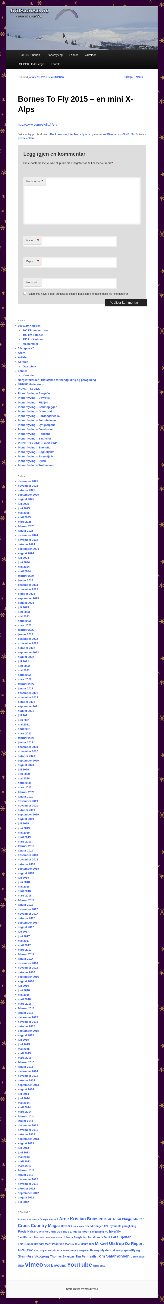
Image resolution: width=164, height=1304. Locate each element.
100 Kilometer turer (35, 330)
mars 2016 (25, 1003)
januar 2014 (25, 1121)
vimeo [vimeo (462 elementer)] (34, 1264)
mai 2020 (24, 778)
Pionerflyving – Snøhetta (34, 447)
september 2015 (28, 1030)
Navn (32, 241)
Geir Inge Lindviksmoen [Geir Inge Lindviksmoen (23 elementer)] (73, 1231)
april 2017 (24, 945)
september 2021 (28, 706)
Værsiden (91, 55)
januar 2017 (25, 958)
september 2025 (28, 494)
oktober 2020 (26, 756)
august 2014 (26, 1089)
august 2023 (26, 602)
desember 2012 (28, 1179)
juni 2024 (24, 562)
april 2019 (24, 837)
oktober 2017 (26, 918)
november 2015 (28, 1021)
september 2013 (28, 1138)
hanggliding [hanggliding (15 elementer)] (97, 1231)
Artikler (23, 357)
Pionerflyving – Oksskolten (36, 429)
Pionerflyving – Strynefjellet (36, 456)
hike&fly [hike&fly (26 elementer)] (115, 1231)
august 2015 (26, 1035)
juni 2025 (24, 508)
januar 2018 (25, 904)
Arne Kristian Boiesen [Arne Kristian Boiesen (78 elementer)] (81, 1218)
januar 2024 (25, 580)
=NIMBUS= (57, 77)
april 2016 (24, 999)
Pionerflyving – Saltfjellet (34, 438)
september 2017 (28, 922)
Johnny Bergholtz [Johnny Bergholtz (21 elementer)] (74, 1237)
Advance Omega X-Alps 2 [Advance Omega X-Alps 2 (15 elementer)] (43, 1219)
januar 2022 (25, 688)
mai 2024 (24, 566)
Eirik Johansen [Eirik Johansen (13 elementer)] (76, 1226)
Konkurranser (58, 134)
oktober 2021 (26, 701)
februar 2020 (26, 792)
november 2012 (28, 1183)
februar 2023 (26, 629)
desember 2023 (28, 584)
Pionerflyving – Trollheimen (36, 465)
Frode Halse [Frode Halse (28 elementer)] (27, 1231)
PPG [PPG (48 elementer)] (22, 1250)
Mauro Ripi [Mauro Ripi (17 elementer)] (87, 1244)
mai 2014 (24, 1102)
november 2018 (28, 859)
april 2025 (24, 517)
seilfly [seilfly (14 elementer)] (119, 1250)
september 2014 (28, 1084)
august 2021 (26, 710)
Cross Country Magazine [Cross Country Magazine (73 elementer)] (42, 1225)
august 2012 (26, 1197)
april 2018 (24, 891)
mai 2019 (24, 832)
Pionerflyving (55, 55)
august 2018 (26, 873)
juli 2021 (23, 715)
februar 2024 (26, 575)
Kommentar (34, 181)
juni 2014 (24, 1098)
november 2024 (28, 539)
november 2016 (28, 967)
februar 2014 (26, 1116)
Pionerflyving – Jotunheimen (37, 420)
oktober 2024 (26, 544)
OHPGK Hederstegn (31, 64)
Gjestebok (29, 366)
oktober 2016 (26, 972)
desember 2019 (28, 801)
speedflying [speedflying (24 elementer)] (132, 1250)
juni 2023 (24, 612)
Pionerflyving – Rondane (34, 433)
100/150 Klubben (29, 55)
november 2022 (28, 643)
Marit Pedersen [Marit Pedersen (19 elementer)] (54, 1244)
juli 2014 (23, 1093)
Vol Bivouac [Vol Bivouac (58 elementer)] (55, 1265)
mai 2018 (24, 886)
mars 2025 (25, 521)
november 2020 (28, 751)
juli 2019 (23, 823)
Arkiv (21, 352)
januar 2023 (25, 634)
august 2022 (26, 657)
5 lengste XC (26, 348)
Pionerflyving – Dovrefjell (34, 397)
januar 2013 (25, 1174)
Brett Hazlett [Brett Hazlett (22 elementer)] (112, 1219)
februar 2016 (26, 1008)
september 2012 (28, 1193)
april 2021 (24, 729)
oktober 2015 (26, 1026)
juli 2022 (23, 661)
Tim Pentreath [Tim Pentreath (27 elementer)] (86, 1256)
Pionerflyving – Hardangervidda (39, 416)
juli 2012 (23, 1202)
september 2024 (28, 548)
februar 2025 (26, 526)
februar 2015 (26, 1062)
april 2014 (24, 1107)
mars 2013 (25, 1166)
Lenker (73, 55)
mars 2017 (25, 949)
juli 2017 (23, 931)
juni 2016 (24, 990)
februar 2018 (26, 900)
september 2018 (28, 868)
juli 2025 (23, 503)
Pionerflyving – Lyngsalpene (37, 424)
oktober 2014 (26, 1080)
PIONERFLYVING (29, 388)
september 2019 (28, 814)
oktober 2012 (26, 1188)
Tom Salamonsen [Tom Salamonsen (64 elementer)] (113, 1256)
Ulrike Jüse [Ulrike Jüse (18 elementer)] (137, 1256)
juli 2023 (23, 607)
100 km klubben (33, 335)
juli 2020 (23, 769)
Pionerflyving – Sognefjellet (36, 452)
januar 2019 (25, 850)
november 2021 (28, 697)
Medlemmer (30, 343)
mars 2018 (25, 895)
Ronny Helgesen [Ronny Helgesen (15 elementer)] (79, 1250)
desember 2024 (28, 535)
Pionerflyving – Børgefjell (34, 393)
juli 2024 (23, 557)
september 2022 (28, 652)
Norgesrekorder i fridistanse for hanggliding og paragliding (57, 379)
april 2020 (24, 783)
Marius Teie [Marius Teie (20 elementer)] (72, 1244)
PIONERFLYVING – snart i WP (37, 443)
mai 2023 (24, 616)
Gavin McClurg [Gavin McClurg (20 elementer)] (46, 1231)
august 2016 (26, 981)
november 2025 (28, 485)
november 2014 (28, 1075)
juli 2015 (23, 1039)
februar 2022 (26, 684)
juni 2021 (24, 720)
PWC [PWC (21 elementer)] (29, 1250)
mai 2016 (24, 994)
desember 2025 (28, 481)
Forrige (127, 76)
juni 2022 (24, 665)
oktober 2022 (26, 648)
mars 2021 (25, 733)
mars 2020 (25, 787)
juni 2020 (24, 774)
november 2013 (28, 1129)
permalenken (26, 138)
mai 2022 (24, 670)
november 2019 (28, 805)
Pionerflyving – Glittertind (35, 411)
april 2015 (24, 1053)
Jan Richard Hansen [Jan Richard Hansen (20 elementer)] (31, 1237)
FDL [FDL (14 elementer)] (106, 1226)
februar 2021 (26, 738)
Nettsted (31, 282)
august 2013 (26, 1143)
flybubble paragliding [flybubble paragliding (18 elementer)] (123, 1226)
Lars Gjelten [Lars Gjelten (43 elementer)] (121, 1237)
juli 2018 (23, 877)
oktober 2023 (26, 593)
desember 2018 (28, 855)
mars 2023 (25, 625)
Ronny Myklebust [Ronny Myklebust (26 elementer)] (102, 1250)
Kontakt (55, 64)
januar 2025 (25, 530)
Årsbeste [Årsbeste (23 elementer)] (99, 1265)
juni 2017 (24, 936)
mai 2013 (24, 1157)
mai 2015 (24, 1048)
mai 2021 (24, 724)
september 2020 (28, 760)
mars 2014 (25, 1111)
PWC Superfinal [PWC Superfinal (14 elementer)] (43, 1250)
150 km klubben (33, 339)
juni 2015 (24, 1044)
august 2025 (26, 499)
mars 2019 (25, 841)
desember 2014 (28, 1071)
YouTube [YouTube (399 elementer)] (79, 1264)
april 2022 (24, 674)
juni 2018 (24, 882)
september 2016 (28, 976)
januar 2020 (25, 796)
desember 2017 (28, 909)
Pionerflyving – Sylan (32, 461)
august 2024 (26, 553)
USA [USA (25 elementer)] (21, 1265)
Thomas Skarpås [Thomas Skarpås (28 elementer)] (62, 1256)
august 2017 (26, 927)
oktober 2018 (26, 864)
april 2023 (24, 620)
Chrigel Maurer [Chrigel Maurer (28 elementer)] (133, 1219)
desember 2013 (28, 1125)
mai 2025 (24, 512)
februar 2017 (26, 954)
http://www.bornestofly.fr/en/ (37, 124)
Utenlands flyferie (79, 134)
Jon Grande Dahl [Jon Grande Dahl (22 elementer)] (98, 1237)
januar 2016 (25, 1012)
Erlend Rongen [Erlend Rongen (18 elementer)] (94, 1226)
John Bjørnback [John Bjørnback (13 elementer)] (53, 1237)
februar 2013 (26, 1170)
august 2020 (26, 765)
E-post (32, 261)
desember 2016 (28, 963)
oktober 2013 (26, 1134)
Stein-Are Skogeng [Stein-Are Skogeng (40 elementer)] (33, 1256)
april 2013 (24, 1161)
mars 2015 (25, 1057)
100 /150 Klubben (29, 325)
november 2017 (28, 913)
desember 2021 (28, 693)
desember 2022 (28, 638)
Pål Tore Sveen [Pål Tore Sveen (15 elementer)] (61, 1250)
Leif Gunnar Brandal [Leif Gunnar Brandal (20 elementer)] (31, 1244)
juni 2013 (24, 1152)
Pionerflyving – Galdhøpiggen (37, 407)
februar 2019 (26, 846)
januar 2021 (25, 742)
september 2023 (28, 598)
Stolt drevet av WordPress (82, 1289)
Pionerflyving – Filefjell (33, 402)
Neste (141, 76)
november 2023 (28, 589)
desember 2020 (28, 746)
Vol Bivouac (110, 134)
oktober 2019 (26, 810)
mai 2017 (24, 940)
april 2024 (24, 571)
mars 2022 (25, 679)
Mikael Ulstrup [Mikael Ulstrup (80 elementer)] (109, 1243)
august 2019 (26, 819)
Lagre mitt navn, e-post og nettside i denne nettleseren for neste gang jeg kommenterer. (79, 293)
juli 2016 (23, 985)
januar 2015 (25, 1066)
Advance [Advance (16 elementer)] (23, 1219)
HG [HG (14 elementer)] (106, 1231)
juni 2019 (24, 828)
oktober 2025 (26, 490)
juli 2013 (23, 1147)
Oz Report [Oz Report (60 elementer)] (134, 1243)
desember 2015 (28, 1017)
